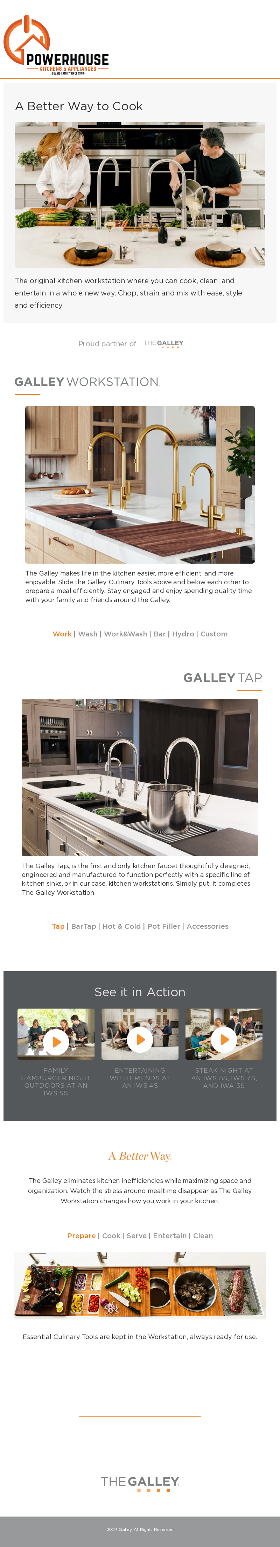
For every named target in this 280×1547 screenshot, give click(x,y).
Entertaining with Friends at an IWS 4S (140, 1078)
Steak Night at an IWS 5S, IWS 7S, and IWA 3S (224, 1078)
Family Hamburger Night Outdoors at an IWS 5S (56, 1082)
